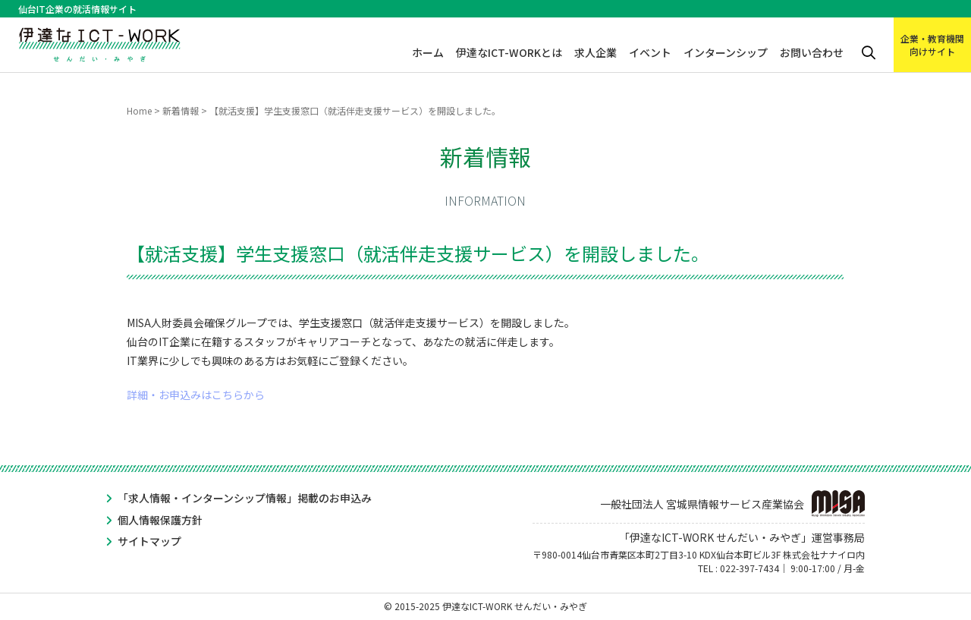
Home (139, 110)
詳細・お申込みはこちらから (196, 394)
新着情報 (180, 110)
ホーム (428, 52)
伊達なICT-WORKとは (509, 52)
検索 (868, 53)
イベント (650, 52)
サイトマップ (149, 541)
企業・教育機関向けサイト (932, 45)
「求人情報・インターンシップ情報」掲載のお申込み (245, 497)
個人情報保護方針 (160, 519)
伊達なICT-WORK (99, 39)
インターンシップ (725, 52)
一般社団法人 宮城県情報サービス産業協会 (732, 503)
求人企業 (595, 52)
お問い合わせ (812, 52)
